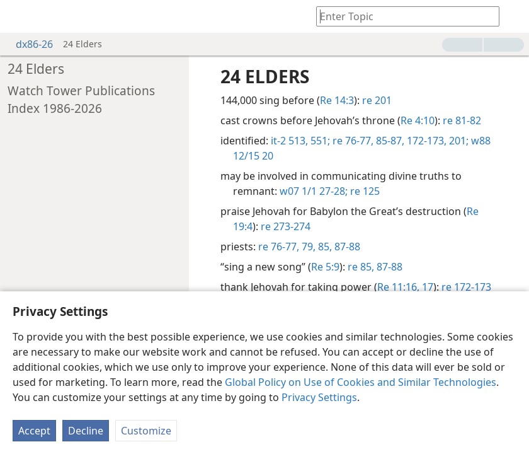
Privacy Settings (319, 397)
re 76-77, (351, 141)
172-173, (425, 141)
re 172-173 (466, 287)
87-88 (346, 246)
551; (319, 141)
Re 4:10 (418, 120)
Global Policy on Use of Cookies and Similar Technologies (360, 382)
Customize (146, 431)
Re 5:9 (325, 267)
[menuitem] (19, 16)
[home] (19, 16)
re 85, (361, 267)
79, (307, 246)
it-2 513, (289, 141)
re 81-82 (462, 120)
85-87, (388, 141)
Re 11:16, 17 (405, 287)
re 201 (377, 100)
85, (324, 246)
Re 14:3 (337, 100)
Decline (85, 431)
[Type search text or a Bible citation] (402, 16)
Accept (34, 431)
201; (458, 141)
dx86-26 (28, 44)
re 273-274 (285, 226)
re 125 (364, 191)
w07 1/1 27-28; (314, 191)
